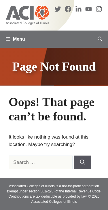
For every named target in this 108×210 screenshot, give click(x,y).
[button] (100, 39)
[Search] (82, 162)
